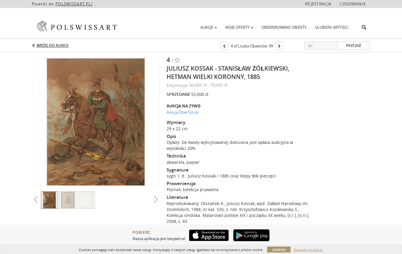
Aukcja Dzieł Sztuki (183, 112)
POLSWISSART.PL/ (74, 4)
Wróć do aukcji (52, 45)
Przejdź (353, 45)
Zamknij (278, 249)
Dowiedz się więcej (307, 249)
